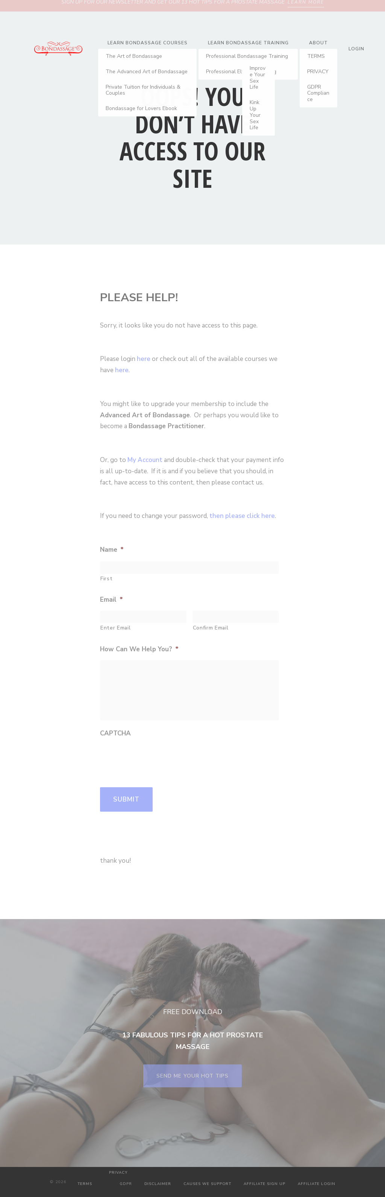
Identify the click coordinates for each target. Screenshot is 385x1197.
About (318, 43)
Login (177, 55)
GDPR (126, 1183)
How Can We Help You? (139, 649)
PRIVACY (118, 1172)
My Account (144, 460)
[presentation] (157, 759)
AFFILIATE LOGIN (316, 1183)
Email (111, 600)
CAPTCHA (115, 733)
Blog (258, 55)
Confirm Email (211, 627)
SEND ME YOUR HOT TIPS (192, 1075)
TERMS (84, 1183)
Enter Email (115, 627)
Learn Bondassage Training (248, 43)
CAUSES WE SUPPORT (207, 1183)
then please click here (242, 516)
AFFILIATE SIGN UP (264, 1183)
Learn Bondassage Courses (148, 43)
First (106, 578)
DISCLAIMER (157, 1183)
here (143, 359)
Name (112, 550)
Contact (218, 55)
